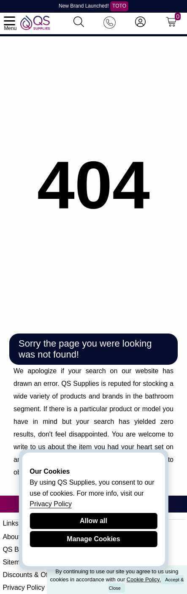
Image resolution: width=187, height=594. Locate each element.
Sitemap (15, 562)
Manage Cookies (93, 538)
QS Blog (15, 549)
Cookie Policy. (144, 579)
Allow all (93, 520)
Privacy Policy (24, 587)
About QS (17, 536)
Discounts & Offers (31, 574)
